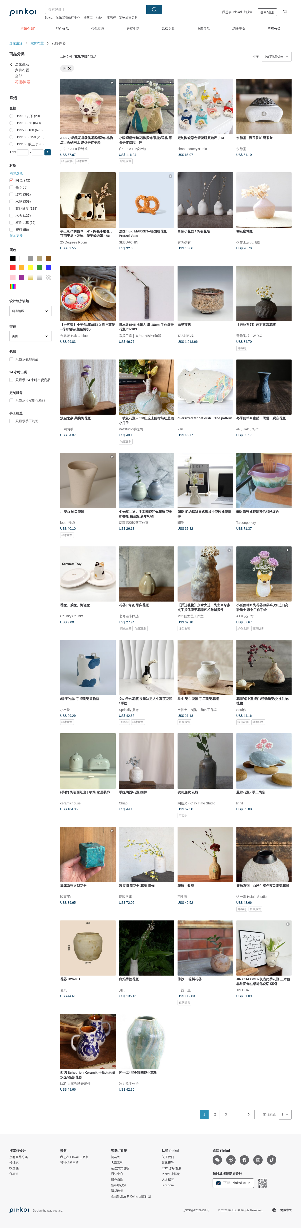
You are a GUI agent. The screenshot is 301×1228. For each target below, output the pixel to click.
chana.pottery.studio (192, 149)
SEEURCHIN (128, 242)
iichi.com (168, 1185)
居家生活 (16, 43)
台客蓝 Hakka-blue (74, 335)
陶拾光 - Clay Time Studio (196, 803)
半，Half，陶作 (247, 429)
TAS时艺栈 (186, 335)
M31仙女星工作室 (191, 616)
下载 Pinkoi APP (233, 1183)
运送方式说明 (120, 1168)
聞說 (181, 523)
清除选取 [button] (16, 173)
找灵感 (14, 1168)
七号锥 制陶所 (129, 616)
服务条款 (117, 1179)
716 (180, 429)
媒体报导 (168, 1162)
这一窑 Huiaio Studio (251, 897)
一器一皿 (184, 990)
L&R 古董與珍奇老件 (75, 1083)
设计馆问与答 (69, 1162)
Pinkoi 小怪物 (171, 1174)
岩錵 (63, 990)
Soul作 (241, 709)
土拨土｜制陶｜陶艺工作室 (197, 709)
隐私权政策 (118, 1185)
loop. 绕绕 (67, 523)
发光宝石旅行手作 (68, 17)
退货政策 (117, 1191)
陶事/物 (65, 897)
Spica (48, 17)
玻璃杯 (111, 17)
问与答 (115, 1157)
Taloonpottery (246, 523)
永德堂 (241, 149)
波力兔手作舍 (129, 1083)
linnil (239, 803)
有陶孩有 (184, 242)
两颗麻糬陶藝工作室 (134, 523)
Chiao (123, 803)
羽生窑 (182, 897)
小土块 (65, 709)
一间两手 (66, 429)
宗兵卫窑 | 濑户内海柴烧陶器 (140, 335)
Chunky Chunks (71, 616)
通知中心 (117, 1174)
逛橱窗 (14, 1174)
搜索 (154, 9)
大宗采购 (117, 1162)
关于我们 (168, 1157)
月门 (122, 990)
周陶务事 (125, 897)
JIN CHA (242, 990)
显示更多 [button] (16, 235)
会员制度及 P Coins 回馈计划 (131, 1196)
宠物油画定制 (128, 17)
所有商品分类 (18, 1157)
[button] (47, 152)
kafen (99, 17)
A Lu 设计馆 (79, 149)
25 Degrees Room (73, 242)
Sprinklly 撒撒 (129, 709)
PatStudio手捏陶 (131, 429)
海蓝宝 (88, 17)
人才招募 (168, 1179)
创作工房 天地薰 (248, 242)
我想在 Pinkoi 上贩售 (237, 12)
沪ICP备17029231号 (196, 1210)
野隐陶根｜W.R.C (249, 335)
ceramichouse (70, 803)
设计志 (14, 1162)
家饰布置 (37, 43)
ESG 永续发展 (171, 1168)
